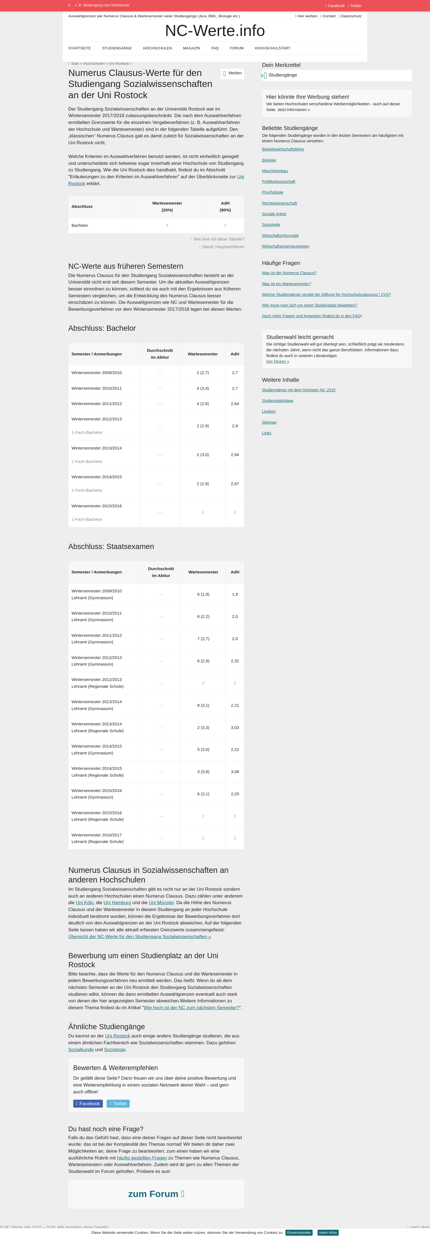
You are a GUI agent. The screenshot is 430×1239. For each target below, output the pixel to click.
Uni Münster (161, 902)
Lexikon (269, 411)
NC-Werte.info (215, 30)
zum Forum (156, 1194)
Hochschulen (94, 63)
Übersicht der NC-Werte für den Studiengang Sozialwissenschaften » (139, 936)
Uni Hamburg (117, 902)
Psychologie (272, 192)
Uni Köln (84, 902)
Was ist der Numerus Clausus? (289, 273)
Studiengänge (117, 48)
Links (266, 433)
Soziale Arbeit (274, 214)
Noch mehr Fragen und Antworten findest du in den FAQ (311, 316)
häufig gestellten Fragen (142, 1158)
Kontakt (328, 16)
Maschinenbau (275, 171)
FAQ (215, 48)
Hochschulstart (272, 48)
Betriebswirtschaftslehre (283, 149)
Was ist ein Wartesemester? (286, 284)
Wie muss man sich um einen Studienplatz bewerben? (309, 305)
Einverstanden (299, 1232)
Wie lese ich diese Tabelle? (219, 239)
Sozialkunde (81, 1049)
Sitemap (269, 422)
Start (75, 63)
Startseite (79, 48)
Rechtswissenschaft (279, 203)
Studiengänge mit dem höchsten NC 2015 (298, 390)
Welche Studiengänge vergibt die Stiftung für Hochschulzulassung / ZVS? (326, 294)
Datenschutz (350, 16)
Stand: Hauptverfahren (223, 246)
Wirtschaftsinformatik (280, 235)
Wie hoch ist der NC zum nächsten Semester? (191, 1007)
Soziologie (114, 1049)
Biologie (269, 160)
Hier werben (306, 16)
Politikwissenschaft (278, 181)
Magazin (191, 48)
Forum (237, 48)
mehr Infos (328, 1232)
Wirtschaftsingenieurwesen (285, 246)
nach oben (420, 1227)
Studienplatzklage (277, 400)
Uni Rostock (119, 63)
